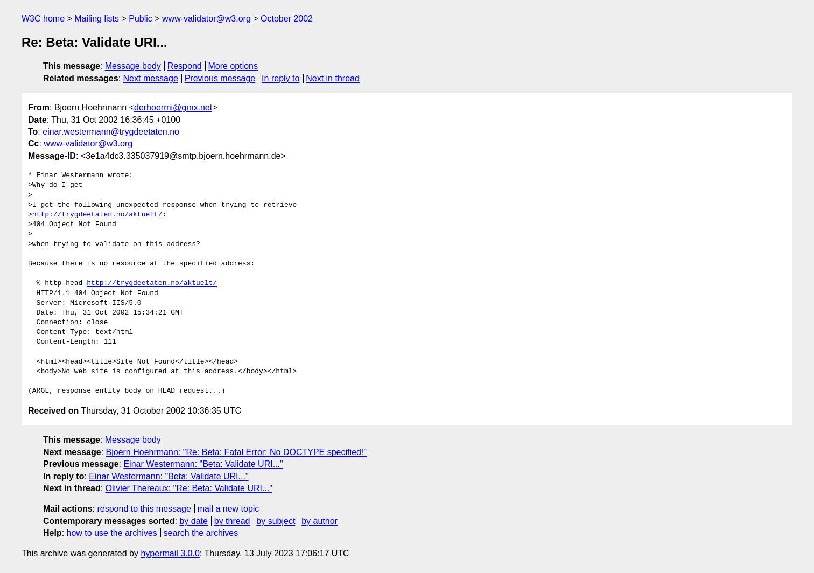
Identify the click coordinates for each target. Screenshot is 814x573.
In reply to (280, 78)
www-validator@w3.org (206, 18)
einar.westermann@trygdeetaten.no (111, 131)
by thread (232, 521)
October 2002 (287, 18)
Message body (133, 66)
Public (140, 18)
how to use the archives (112, 532)
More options (233, 66)
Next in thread (333, 78)
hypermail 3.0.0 (170, 553)
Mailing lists (96, 18)
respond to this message (144, 508)
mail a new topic (228, 508)
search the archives (201, 532)
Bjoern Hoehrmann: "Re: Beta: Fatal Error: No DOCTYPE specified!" (236, 452)
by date (193, 521)
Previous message (220, 78)
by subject (275, 521)
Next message (150, 78)
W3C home (43, 18)
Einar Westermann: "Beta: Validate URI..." (203, 464)
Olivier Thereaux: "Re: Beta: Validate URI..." (189, 488)
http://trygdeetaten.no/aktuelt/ (97, 215)
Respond (184, 66)
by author (319, 521)
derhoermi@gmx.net (173, 107)
